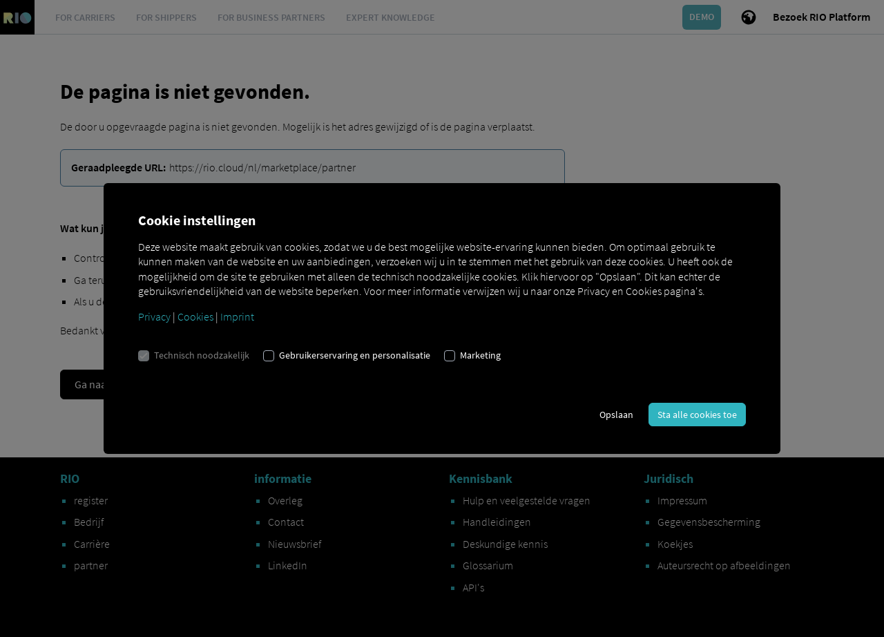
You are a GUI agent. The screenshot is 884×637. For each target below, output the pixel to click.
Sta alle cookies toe (697, 414)
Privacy (154, 316)
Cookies (195, 316)
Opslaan (616, 414)
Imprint (237, 316)
